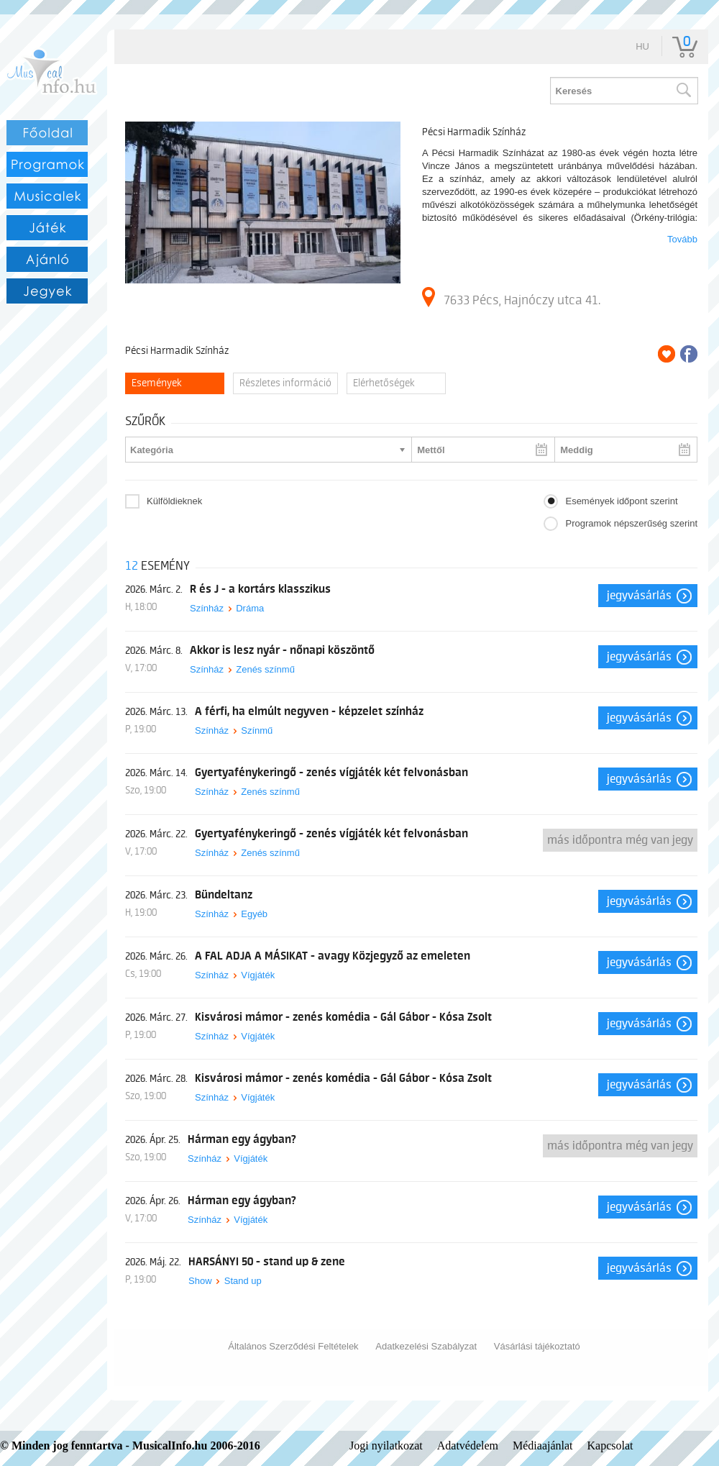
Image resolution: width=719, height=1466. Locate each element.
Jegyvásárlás (639, 595)
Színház (207, 608)
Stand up (243, 1280)
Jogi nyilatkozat (386, 1445)
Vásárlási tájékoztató (537, 1346)
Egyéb (254, 914)
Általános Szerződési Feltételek (293, 1346)
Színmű (257, 730)
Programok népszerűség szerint (631, 523)
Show (200, 1280)
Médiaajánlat (543, 1445)
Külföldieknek (174, 501)
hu (642, 46)
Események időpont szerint (621, 501)
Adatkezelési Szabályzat (426, 1346)
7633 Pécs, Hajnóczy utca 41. (511, 297)
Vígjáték (258, 975)
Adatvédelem (467, 1445)
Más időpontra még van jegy (620, 840)
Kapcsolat (610, 1445)
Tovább (682, 239)
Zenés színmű (265, 669)
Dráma (250, 608)
